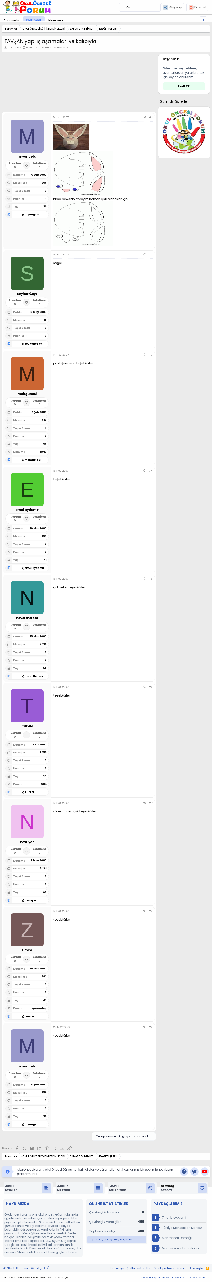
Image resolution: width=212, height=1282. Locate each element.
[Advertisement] (78, 83)
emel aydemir (34, 568)
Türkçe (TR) (40, 1268)
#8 (150, 911)
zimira (29, 1016)
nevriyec (31, 900)
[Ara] (140, 7)
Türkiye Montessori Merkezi (177, 1227)
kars (43, 784)
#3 (150, 355)
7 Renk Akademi (169, 1217)
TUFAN (29, 792)
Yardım (182, 1268)
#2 (150, 254)
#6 (150, 687)
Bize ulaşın (117, 1268)
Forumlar (34, 20)
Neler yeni (55, 20)
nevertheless (34, 676)
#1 (151, 117)
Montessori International (175, 1248)
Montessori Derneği (172, 1237)
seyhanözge (33, 343)
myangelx (14, 47)
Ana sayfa (11, 20)
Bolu (43, 451)
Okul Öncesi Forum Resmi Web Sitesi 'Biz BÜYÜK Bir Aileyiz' (35, 1277)
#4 (150, 471)
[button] (67, 20)
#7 (151, 803)
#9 (150, 1027)
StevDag (167, 1186)
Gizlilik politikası (164, 1268)
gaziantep (39, 1008)
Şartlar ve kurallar (139, 1268)
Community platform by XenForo (175, 1277)
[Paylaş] (145, 117)
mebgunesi (33, 460)
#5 (150, 579)
